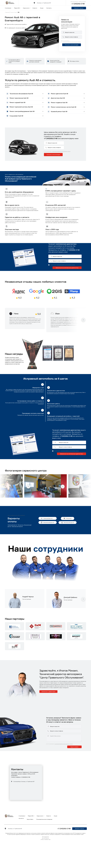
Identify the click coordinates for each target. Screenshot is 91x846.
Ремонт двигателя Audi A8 (59, 93)
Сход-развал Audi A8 (16, 116)
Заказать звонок (78, 8)
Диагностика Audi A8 (58, 98)
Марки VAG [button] (17, 8)
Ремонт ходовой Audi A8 (17, 102)
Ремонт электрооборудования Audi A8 (22, 111)
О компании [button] (8, 8)
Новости (34, 8)
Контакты (48, 8)
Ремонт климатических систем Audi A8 (63, 107)
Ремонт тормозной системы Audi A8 (21, 107)
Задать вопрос (74, 747)
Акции (41, 8)
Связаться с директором (48, 691)
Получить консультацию (71, 44)
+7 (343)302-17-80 (78, 4)
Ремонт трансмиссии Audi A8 (19, 98)
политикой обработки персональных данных (72, 41)
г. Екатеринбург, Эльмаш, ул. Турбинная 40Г (23, 781)
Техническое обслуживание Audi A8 (21, 93)
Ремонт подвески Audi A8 (59, 102)
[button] (83, 320)
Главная (7, 12)
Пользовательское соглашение (44, 819)
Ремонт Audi (13, 12)
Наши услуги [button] (26, 8)
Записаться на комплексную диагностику (67, 267)
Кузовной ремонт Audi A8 (59, 111)
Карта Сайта (30, 819)
